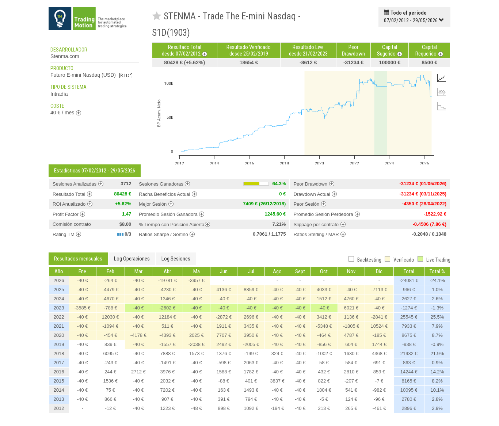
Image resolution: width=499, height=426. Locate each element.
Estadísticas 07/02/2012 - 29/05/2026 (94, 170)
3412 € (324, 317)
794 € (251, 399)
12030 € (110, 317)
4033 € (324, 289)
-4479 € (110, 289)
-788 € (110, 308)
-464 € (324, 335)
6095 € (110, 353)
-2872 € (224, 317)
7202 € (167, 390)
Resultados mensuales (78, 258)
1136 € (351, 317)
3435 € (251, 326)
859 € (379, 371)
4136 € (224, 289)
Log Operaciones (132, 258)
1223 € (167, 408)
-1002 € (324, 353)
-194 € (277, 408)
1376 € (224, 353)
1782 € (251, 371)
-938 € (409, 344)
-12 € (110, 408)
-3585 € (83, 308)
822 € (324, 381)
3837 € (277, 381)
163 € (224, 390)
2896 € (408, 408)
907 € (167, 399)
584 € (351, 362)
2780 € (408, 399)
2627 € (408, 298)
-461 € (379, 408)
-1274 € (409, 308)
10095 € (409, 390)
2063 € (251, 362)
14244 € (409, 371)
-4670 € (110, 298)
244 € (110, 371)
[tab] (441, 77)
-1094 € (110, 326)
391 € (224, 399)
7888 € (167, 353)
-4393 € (167, 335)
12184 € (167, 317)
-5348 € (324, 326)
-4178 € (138, 335)
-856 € (324, 344)
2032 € (167, 381)
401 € (251, 381)
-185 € (379, 335)
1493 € (251, 390)
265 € (351, 408)
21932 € (409, 353)
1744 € (379, 344)
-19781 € (167, 280)
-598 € (224, 362)
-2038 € (196, 344)
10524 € (379, 326)
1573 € (196, 353)
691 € (379, 362)
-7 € (379, 381)
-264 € (110, 280)
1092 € (251, 408)
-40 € (82, 280)
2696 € (251, 317)
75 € (110, 390)
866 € (110, 399)
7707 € (224, 335)
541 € (351, 390)
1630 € (351, 353)
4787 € (351, 335)
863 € (409, 362)
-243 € (110, 362)
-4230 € (167, 289)
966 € (409, 289)
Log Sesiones (175, 258)
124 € (351, 399)
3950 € (251, 335)
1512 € (324, 298)
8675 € (408, 335)
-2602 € (167, 308)
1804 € (324, 390)
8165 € (408, 381)
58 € (323, 362)
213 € (324, 408)
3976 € (167, 371)
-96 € (379, 399)
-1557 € (167, 344)
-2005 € (251, 344)
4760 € (351, 298)
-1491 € (167, 362)
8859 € (251, 289)
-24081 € (409, 280)
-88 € (223, 381)
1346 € (167, 298)
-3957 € (196, 280)
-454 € (110, 335)
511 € (167, 326)
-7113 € (379, 289)
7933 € (408, 326)
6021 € (351, 308)
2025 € (196, 335)
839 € (110, 344)
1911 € (224, 326)
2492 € (224, 344)
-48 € (196, 408)
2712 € (138, 371)
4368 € (379, 353)
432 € (324, 371)
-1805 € (351, 326)
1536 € (110, 381)
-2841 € (379, 317)
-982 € (379, 390)
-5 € (324, 399)
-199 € (251, 353)
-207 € (351, 381)
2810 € (351, 371)
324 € (277, 353)
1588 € (224, 371)
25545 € (409, 317)
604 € (351, 344)
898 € (224, 408)
